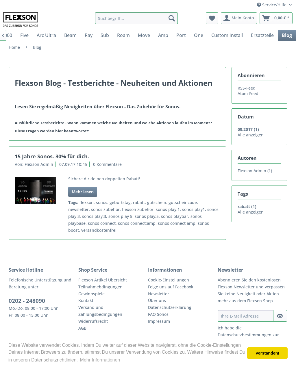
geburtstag (120, 202)
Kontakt (85, 300)
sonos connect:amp (137, 223)
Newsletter (158, 293)
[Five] (24, 35)
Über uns (157, 300)
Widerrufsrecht (93, 321)
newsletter (78, 209)
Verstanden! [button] (267, 353)
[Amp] (163, 35)
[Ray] (89, 35)
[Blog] (287, 35)
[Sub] (105, 35)
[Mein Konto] (239, 18)
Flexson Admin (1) (255, 170)
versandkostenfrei (98, 230)
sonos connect (102, 223)
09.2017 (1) (248, 129)
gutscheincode (183, 202)
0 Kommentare (107, 164)
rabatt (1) (247, 206)
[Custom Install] (227, 35)
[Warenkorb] (276, 18)
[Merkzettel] (212, 18)
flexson (86, 202)
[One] (198, 35)
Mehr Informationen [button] (100, 359)
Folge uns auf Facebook (170, 287)
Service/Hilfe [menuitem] (272, 5)
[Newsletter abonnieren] (280, 316)
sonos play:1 (168, 209)
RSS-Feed (247, 88)
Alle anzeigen (251, 135)
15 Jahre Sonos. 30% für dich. (52, 156)
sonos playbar (174, 216)
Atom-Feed (248, 93)
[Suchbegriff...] (136, 18)
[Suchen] (172, 18)
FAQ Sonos (158, 314)
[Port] (181, 35)
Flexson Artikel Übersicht (102, 280)
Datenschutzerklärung (169, 307)
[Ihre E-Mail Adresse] (245, 316)
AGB (82, 328)
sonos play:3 (94, 216)
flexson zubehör (137, 209)
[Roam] (123, 35)
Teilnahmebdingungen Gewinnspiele (100, 290)
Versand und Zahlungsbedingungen (100, 311)
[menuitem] (136, 18)
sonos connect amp (176, 223)
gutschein (156, 202)
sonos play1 (193, 209)
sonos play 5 (120, 216)
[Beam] (70, 35)
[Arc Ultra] (46, 35)
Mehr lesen (83, 191)
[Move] (144, 35)
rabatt (139, 202)
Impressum (159, 321)
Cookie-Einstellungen (168, 280)
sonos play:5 (147, 216)
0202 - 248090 (27, 301)
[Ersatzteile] (262, 35)
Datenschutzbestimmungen (244, 335)
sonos (101, 202)
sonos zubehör (105, 209)
